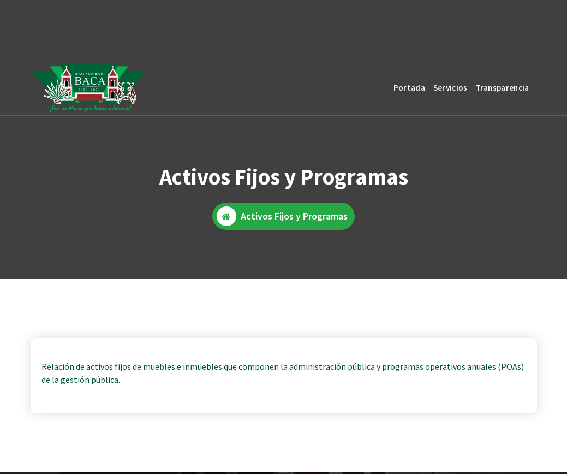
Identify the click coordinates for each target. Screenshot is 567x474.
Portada (409, 87)
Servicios (450, 87)
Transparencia (502, 87)
